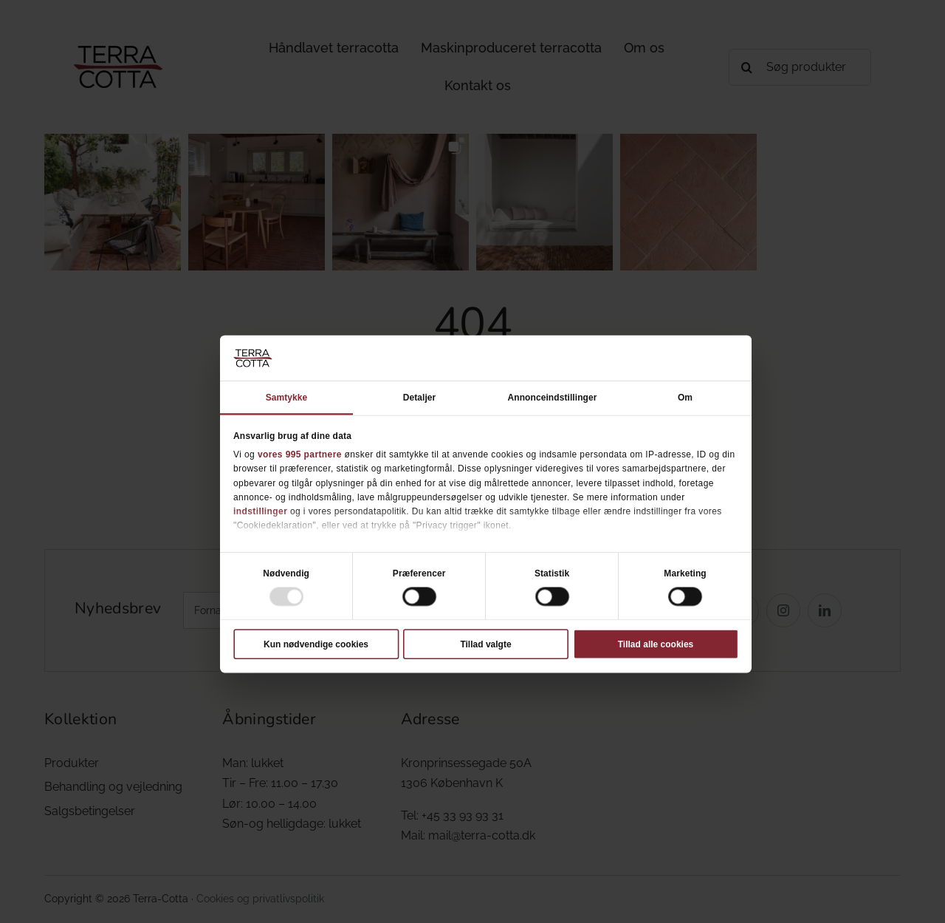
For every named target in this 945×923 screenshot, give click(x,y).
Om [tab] (685, 397)
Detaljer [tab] (419, 397)
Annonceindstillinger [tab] (552, 397)
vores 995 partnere (300, 454)
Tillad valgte (485, 643)
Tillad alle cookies (656, 643)
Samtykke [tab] (287, 397)
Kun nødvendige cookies (316, 643)
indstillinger (260, 510)
